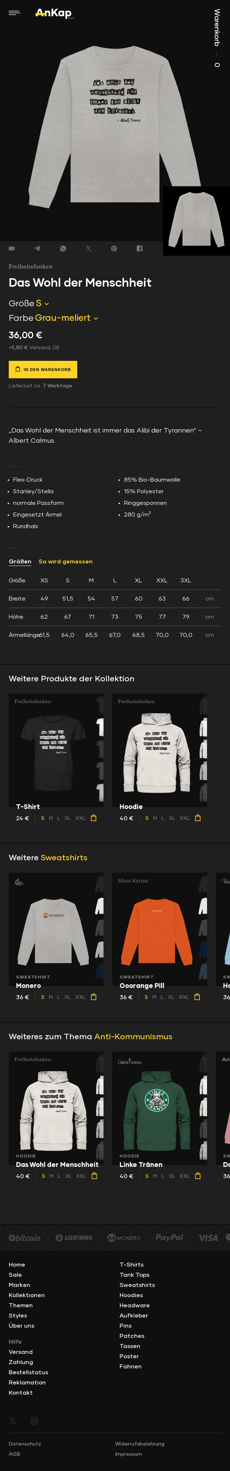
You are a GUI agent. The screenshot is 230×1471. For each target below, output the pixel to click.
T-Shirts (132, 1265)
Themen (21, 1305)
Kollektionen (27, 1295)
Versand (21, 1352)
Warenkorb (217, 38)
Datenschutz (25, 1444)
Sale (15, 1275)
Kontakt (21, 1393)
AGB (14, 1454)
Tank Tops (134, 1275)
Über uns (21, 1326)
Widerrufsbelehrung (139, 1444)
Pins (126, 1326)
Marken (19, 1285)
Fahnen (131, 1367)
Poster (129, 1356)
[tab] (115, 608)
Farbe (21, 318)
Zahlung (21, 1362)
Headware (135, 1305)
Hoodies (131, 1295)
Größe (21, 303)
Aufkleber (134, 1316)
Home (17, 1265)
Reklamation (27, 1383)
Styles (18, 1316)
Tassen (130, 1346)
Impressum (128, 1454)
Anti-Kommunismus (133, 1037)
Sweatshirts (64, 858)
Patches (132, 1336)
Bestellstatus (28, 1372)
